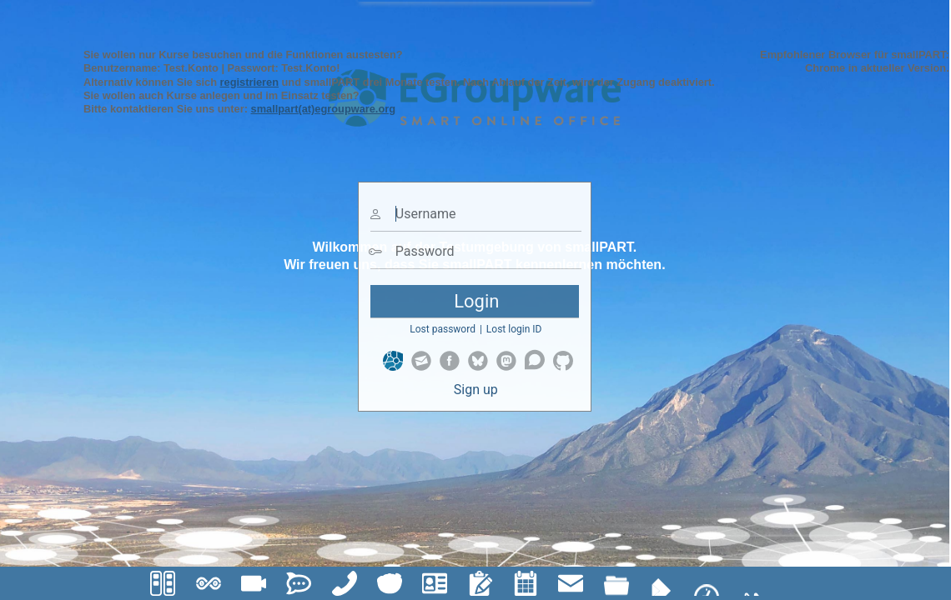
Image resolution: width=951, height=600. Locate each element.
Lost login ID (514, 329)
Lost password (443, 329)
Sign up (476, 390)
